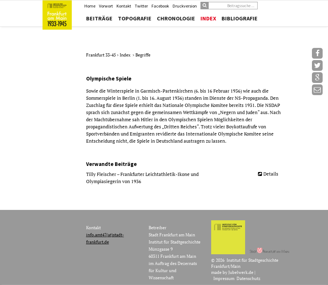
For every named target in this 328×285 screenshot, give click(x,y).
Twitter (141, 6)
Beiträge (99, 18)
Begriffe (142, 55)
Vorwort (106, 6)
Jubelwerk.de (240, 272)
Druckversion (185, 6)
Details (270, 174)
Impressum (223, 278)
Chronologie (176, 18)
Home (89, 6)
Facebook (160, 6)
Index (208, 18)
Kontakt (123, 6)
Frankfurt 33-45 (101, 55)
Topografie (134, 18)
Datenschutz (248, 278)
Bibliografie (240, 18)
